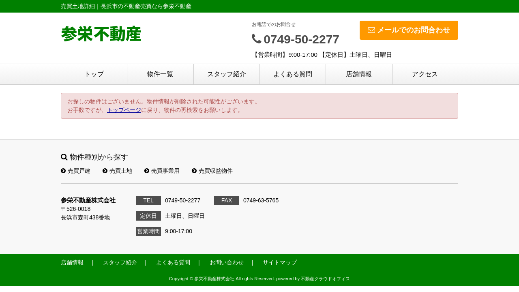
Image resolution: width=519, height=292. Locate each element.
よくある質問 (292, 74)
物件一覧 (160, 74)
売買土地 (117, 170)
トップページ (124, 110)
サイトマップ (280, 262)
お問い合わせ (227, 262)
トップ (94, 74)
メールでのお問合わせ (409, 30)
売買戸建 (75, 170)
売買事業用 (162, 170)
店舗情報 (359, 74)
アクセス (425, 74)
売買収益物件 (212, 170)
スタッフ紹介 (226, 74)
